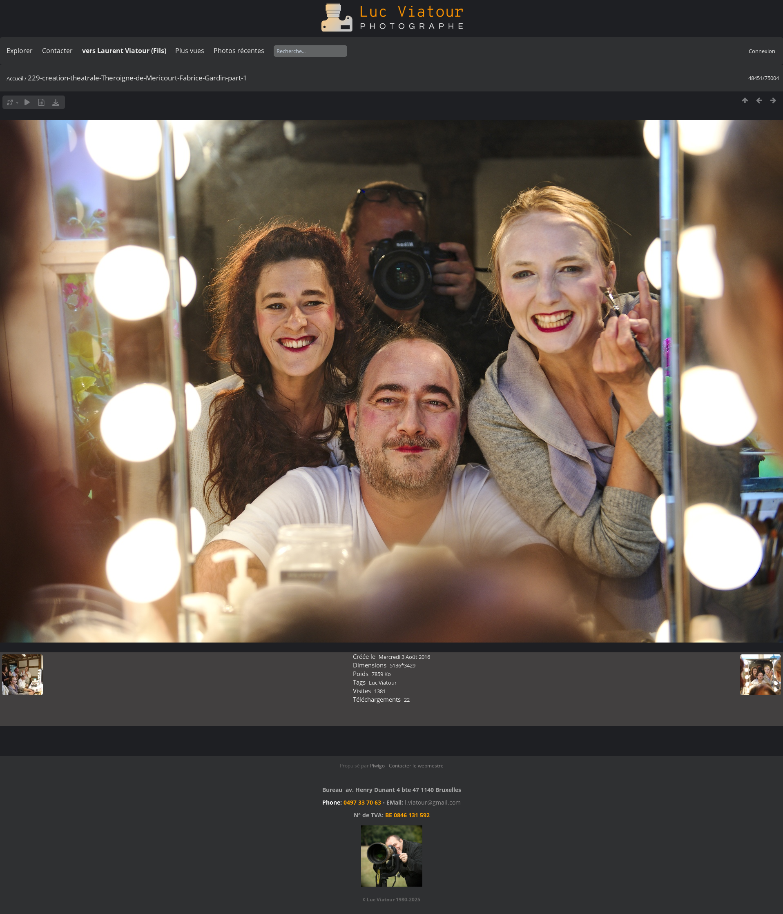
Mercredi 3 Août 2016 (404, 656)
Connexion (762, 51)
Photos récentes (239, 50)
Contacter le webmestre (416, 765)
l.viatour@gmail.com (433, 802)
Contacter (57, 50)
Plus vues (189, 50)
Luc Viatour (383, 682)
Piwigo (377, 765)
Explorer (20, 50)
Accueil (15, 78)
